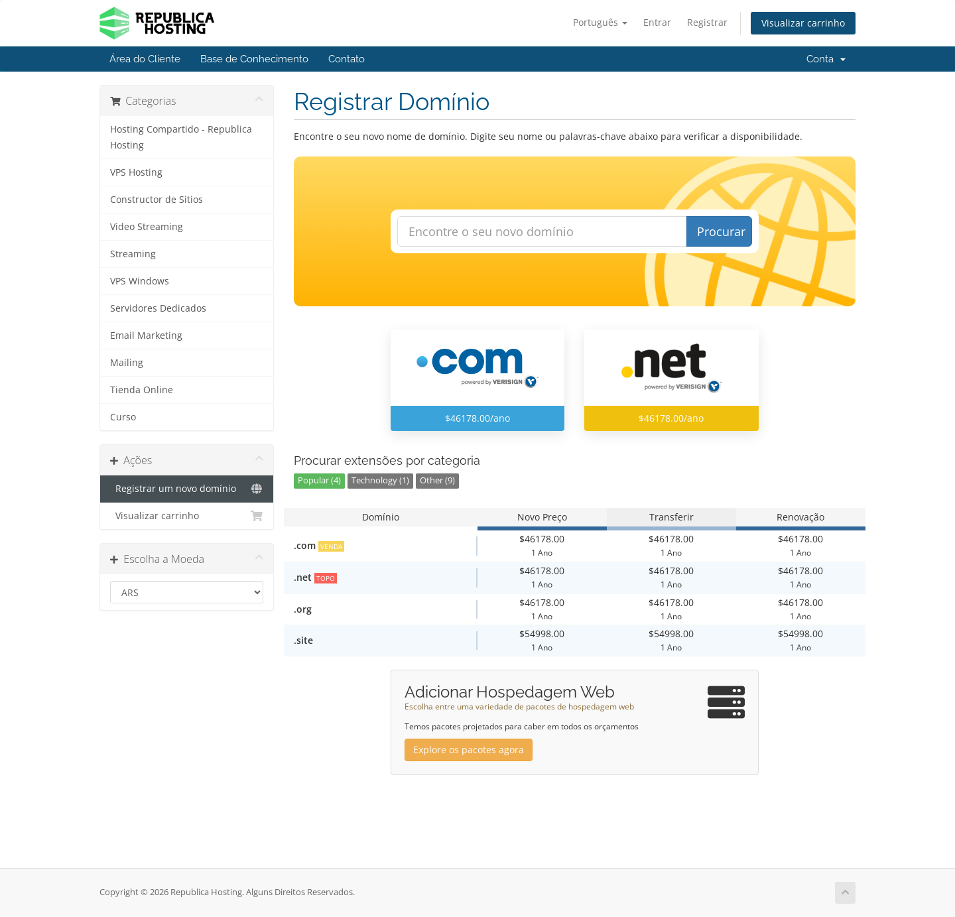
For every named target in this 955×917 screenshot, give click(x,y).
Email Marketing (146, 335)
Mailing (126, 363)
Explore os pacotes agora (468, 749)
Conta (826, 59)
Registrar (707, 22)
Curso (123, 417)
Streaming (133, 254)
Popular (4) (319, 480)
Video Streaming (146, 227)
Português (600, 22)
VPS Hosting (136, 172)
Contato (346, 59)
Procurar (721, 231)
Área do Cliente (144, 59)
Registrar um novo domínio (186, 489)
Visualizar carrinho (803, 23)
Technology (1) (380, 480)
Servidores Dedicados (158, 308)
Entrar (657, 22)
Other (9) (437, 480)
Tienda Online (141, 390)
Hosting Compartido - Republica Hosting (181, 137)
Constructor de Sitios (156, 200)
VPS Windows (139, 281)
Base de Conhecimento (254, 59)
